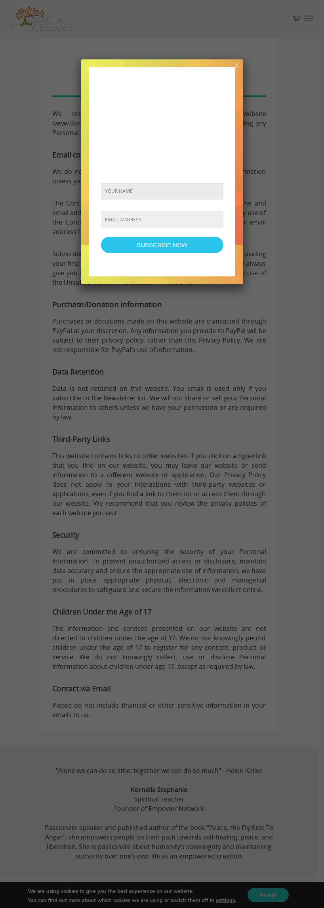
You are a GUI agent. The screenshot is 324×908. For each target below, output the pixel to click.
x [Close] (236, 65)
